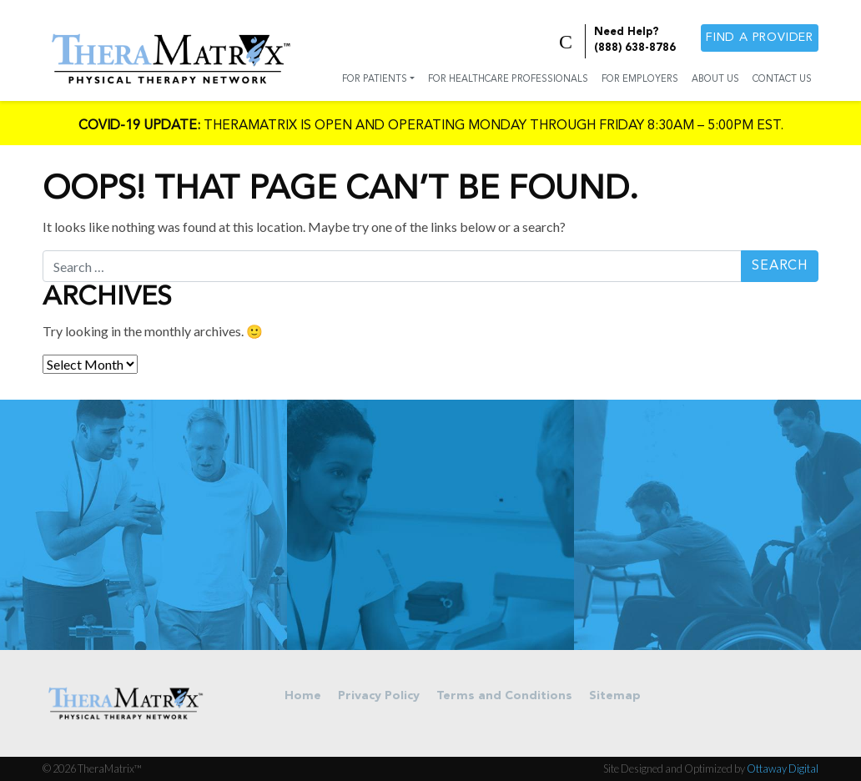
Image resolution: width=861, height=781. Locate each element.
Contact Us (782, 79)
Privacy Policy (379, 696)
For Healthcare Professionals (508, 79)
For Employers (640, 79)
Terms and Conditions (504, 696)
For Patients (374, 79)
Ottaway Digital (782, 768)
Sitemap (615, 696)
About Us (715, 79)
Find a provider (759, 38)
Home (302, 696)
